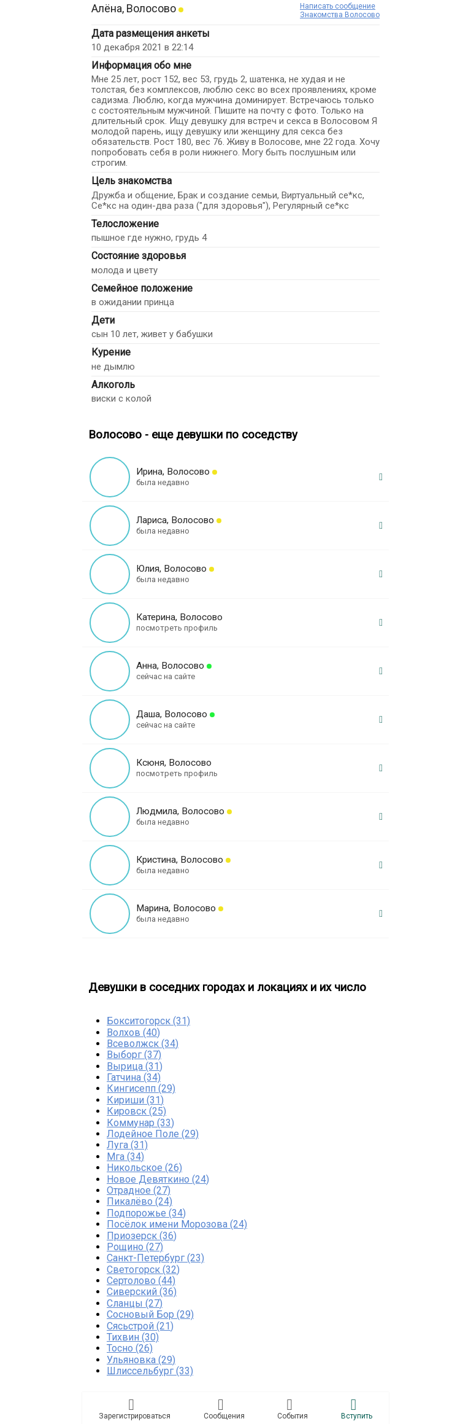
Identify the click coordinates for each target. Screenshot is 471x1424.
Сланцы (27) (135, 1303)
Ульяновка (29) (141, 1360)
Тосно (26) (130, 1348)
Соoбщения (224, 1408)
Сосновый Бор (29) (150, 1314)
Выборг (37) (134, 1054)
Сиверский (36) (142, 1292)
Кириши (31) (135, 1100)
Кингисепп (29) (141, 1088)
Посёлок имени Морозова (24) (177, 1224)
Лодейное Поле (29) (153, 1134)
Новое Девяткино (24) (158, 1179)
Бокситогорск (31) (148, 1021)
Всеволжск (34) (142, 1043)
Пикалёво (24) (139, 1201)
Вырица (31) (135, 1066)
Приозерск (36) (142, 1236)
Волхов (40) (133, 1032)
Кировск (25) (136, 1111)
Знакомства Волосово (340, 14)
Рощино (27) (135, 1247)
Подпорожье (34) (146, 1213)
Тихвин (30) (133, 1337)
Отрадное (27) (138, 1190)
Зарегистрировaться (134, 1408)
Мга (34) (125, 1156)
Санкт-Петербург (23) (155, 1258)
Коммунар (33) (140, 1123)
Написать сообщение (337, 6)
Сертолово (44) (141, 1280)
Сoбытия (292, 1408)
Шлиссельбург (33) (150, 1371)
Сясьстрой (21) (140, 1326)
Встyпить (356, 1408)
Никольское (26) (144, 1167)
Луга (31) (127, 1145)
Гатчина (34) (134, 1077)
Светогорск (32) (143, 1269)
